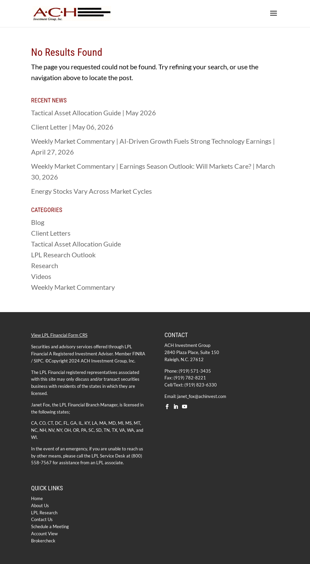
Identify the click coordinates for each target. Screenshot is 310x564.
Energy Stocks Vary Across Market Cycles (91, 191)
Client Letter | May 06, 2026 (72, 127)
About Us (40, 505)
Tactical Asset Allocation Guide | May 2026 (93, 113)
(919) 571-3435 (195, 371)
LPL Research (44, 512)
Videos (41, 276)
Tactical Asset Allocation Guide (76, 244)
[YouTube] (184, 406)
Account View (44, 533)
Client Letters (51, 233)
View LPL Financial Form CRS (59, 335)
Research (44, 265)
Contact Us (42, 519)
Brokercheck (43, 540)
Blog (37, 222)
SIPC (38, 360)
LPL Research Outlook (63, 255)
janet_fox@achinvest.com (201, 396)
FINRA (138, 353)
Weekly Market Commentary (73, 287)
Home (37, 498)
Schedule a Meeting (50, 526)
